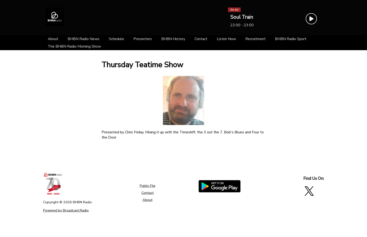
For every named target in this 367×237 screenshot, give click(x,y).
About (148, 199)
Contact (147, 192)
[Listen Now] (226, 39)
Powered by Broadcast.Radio (66, 210)
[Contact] (201, 39)
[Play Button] (311, 18)
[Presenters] (143, 39)
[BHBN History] (173, 39)
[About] (53, 39)
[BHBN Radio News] (83, 39)
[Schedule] (116, 39)
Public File (147, 185)
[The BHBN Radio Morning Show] (74, 46)
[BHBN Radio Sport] (290, 39)
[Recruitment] (255, 39)
